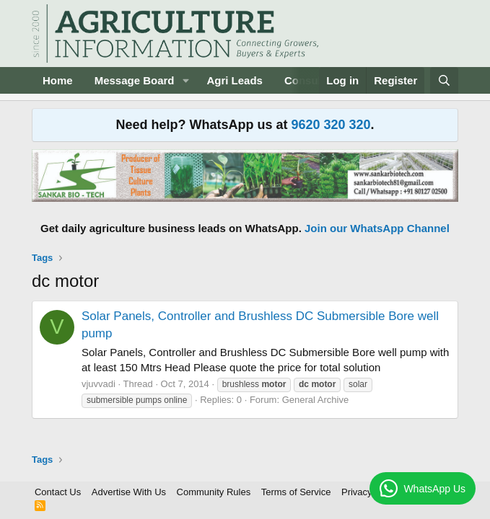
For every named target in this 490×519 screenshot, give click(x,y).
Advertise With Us (129, 492)
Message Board (135, 80)
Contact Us (58, 492)
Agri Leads (234, 80)
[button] (185, 80)
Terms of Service (296, 492)
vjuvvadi (98, 383)
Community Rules (214, 492)
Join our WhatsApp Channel (377, 228)
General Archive (315, 399)
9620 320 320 (330, 124)
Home (58, 80)
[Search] (444, 80)
